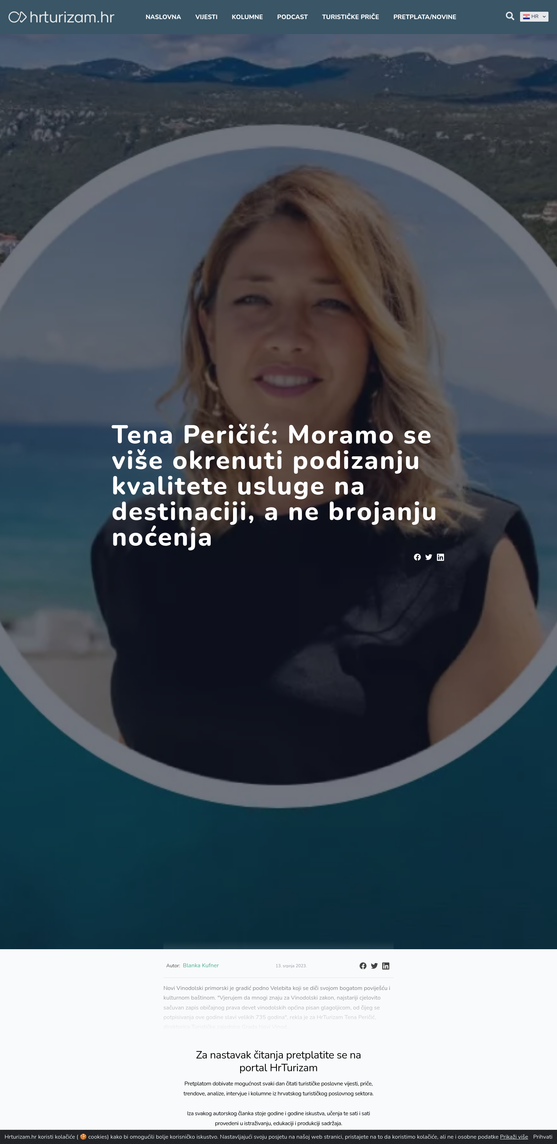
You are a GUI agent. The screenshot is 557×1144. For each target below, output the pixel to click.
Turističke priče (350, 17)
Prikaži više (514, 1137)
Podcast (292, 17)
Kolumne (247, 17)
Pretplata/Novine (424, 17)
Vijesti (206, 17)
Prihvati (542, 1137)
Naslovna (163, 17)
